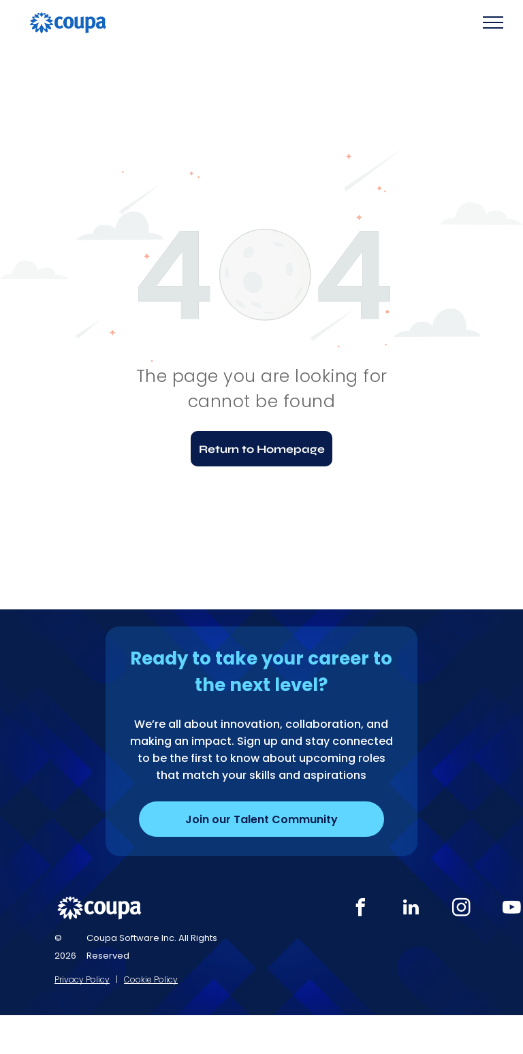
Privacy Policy (82, 979)
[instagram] (461, 909)
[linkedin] (411, 909)
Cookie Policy (151, 979)
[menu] (493, 22)
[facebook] (361, 909)
